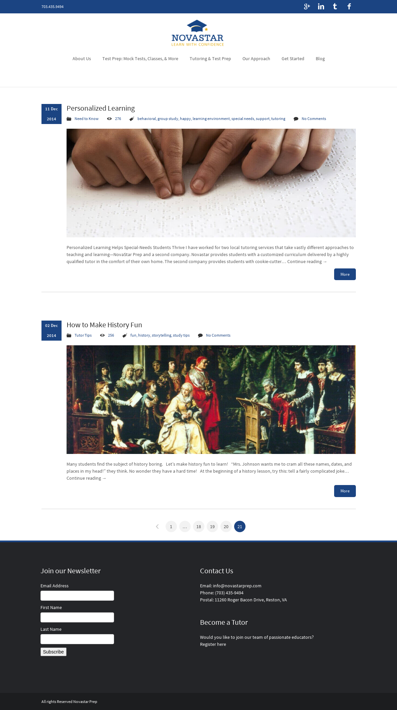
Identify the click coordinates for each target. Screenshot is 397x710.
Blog (320, 58)
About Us (82, 58)
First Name (51, 607)
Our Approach (256, 58)
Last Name (51, 629)
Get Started (293, 58)
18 (198, 526)
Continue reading (307, 261)
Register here (213, 644)
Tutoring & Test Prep (210, 58)
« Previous (157, 526)
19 (212, 526)
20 (226, 526)
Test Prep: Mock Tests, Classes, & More (140, 58)
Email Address (54, 586)
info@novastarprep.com (237, 586)
